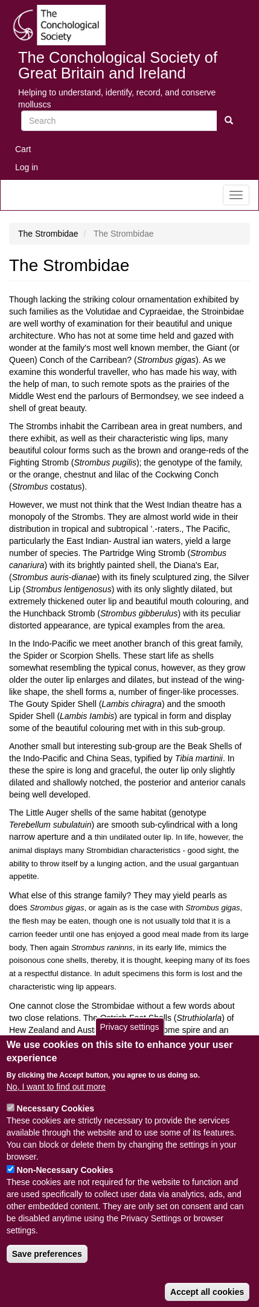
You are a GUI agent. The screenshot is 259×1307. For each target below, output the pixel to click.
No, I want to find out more (56, 1108)
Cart (23, 149)
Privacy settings (129, 1048)
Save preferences (47, 1275)
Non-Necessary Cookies (65, 1191)
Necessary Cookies (55, 1129)
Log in (26, 167)
